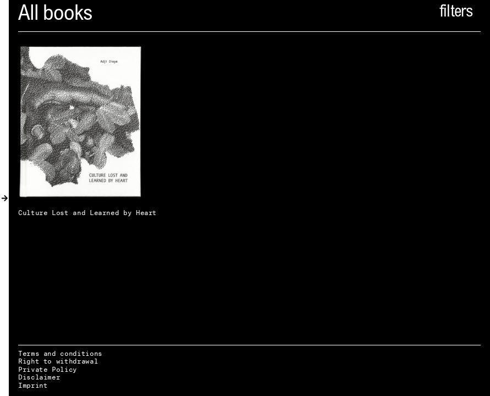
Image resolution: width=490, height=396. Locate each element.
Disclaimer (39, 377)
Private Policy (47, 369)
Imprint (32, 385)
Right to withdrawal (58, 361)
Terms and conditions (60, 353)
